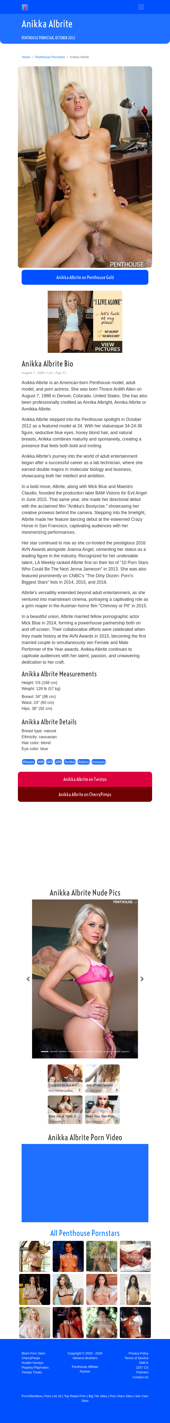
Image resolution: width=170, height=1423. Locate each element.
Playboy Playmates (35, 1367)
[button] (28, 978)
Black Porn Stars (33, 1353)
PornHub (70, 762)
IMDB (40, 762)
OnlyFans (83, 762)
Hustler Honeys (32, 1363)
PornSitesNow (32, 1396)
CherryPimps (31, 1358)
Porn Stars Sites (121, 1396)
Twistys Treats (32, 1372)
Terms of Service (136, 1358)
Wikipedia (28, 762)
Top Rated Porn (75, 1396)
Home (26, 57)
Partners (142, 1372)
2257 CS (142, 1367)
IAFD (49, 762)
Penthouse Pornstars (50, 57)
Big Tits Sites (98, 1396)
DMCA (143, 1363)
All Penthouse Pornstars (85, 1233)
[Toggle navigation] (141, 7)
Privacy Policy (138, 1353)
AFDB (58, 762)
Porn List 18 (52, 1396)
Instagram (98, 762)
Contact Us (140, 1377)
